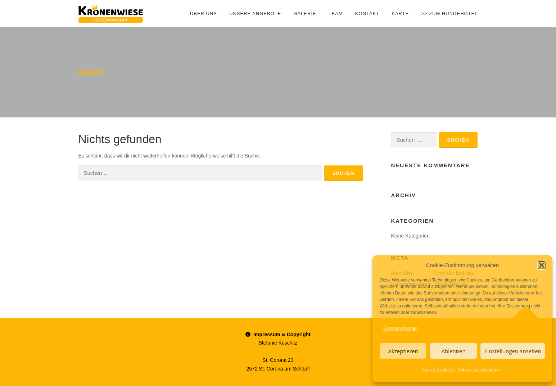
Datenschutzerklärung (479, 369)
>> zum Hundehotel (449, 13)
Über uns (203, 13)
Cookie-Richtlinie (438, 369)
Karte (400, 13)
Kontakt (367, 13)
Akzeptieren (403, 351)
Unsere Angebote (255, 13)
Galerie (304, 13)
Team (336, 13)
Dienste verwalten (400, 328)
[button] (541, 265)
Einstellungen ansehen (512, 351)
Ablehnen (454, 351)
